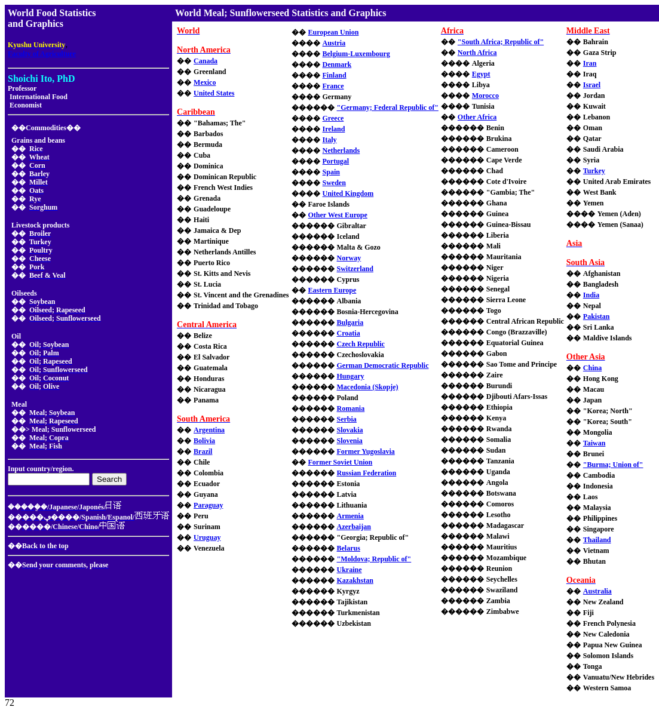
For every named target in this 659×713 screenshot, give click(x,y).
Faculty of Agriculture (42, 54)
